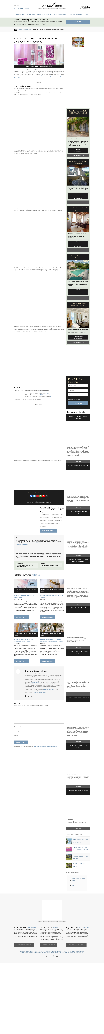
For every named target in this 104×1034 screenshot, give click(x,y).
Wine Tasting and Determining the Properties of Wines (25, 566)
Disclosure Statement (56, 952)
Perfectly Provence (35, 682)
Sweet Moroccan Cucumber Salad (49, 565)
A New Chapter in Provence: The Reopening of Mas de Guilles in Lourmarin (80, 856)
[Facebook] (31, 496)
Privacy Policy (77, 399)
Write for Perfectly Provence (49, 951)
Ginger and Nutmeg (48, 689)
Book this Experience (48, 530)
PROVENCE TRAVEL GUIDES (76, 14)
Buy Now (78, 461)
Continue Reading (21, 617)
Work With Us (20, 8)
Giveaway (37, 502)
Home (15, 29)
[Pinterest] (37, 496)
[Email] (40, 496)
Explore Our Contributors (76, 945)
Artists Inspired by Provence (48, 633)
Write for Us (26, 8)
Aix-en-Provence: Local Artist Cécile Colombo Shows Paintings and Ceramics (51, 640)
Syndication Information (22, 544)
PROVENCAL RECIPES (30, 14)
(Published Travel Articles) (39, 692)
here (47, 393)
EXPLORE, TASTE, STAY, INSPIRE (44, 14)
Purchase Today (78, 22)
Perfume (49, 502)
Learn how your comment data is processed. (45, 746)
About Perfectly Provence (23, 945)
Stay (73, 885)
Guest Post (58, 633)
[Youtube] (43, 496)
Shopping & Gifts (27, 29)
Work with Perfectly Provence (64, 951)
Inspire (20, 29)
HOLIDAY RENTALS (20, 14)
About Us (15, 8)
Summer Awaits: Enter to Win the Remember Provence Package (23, 640)
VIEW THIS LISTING (78, 155)
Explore (73, 880)
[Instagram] (34, 496)
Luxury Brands (43, 502)
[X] (46, 496)
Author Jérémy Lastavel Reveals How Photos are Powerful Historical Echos (80, 841)
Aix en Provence (30, 502)
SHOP (87, 14)
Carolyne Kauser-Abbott (32, 66)
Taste (73, 888)
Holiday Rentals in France (78, 951)
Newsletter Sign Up (24, 951)
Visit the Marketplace (48, 945)
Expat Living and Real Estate (78, 878)
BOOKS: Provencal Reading (60, 14)
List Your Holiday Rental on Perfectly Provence (32, 952)
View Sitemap (79, 952)
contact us (38, 542)
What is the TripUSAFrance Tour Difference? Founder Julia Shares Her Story (81, 865)
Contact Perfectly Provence (68, 952)
